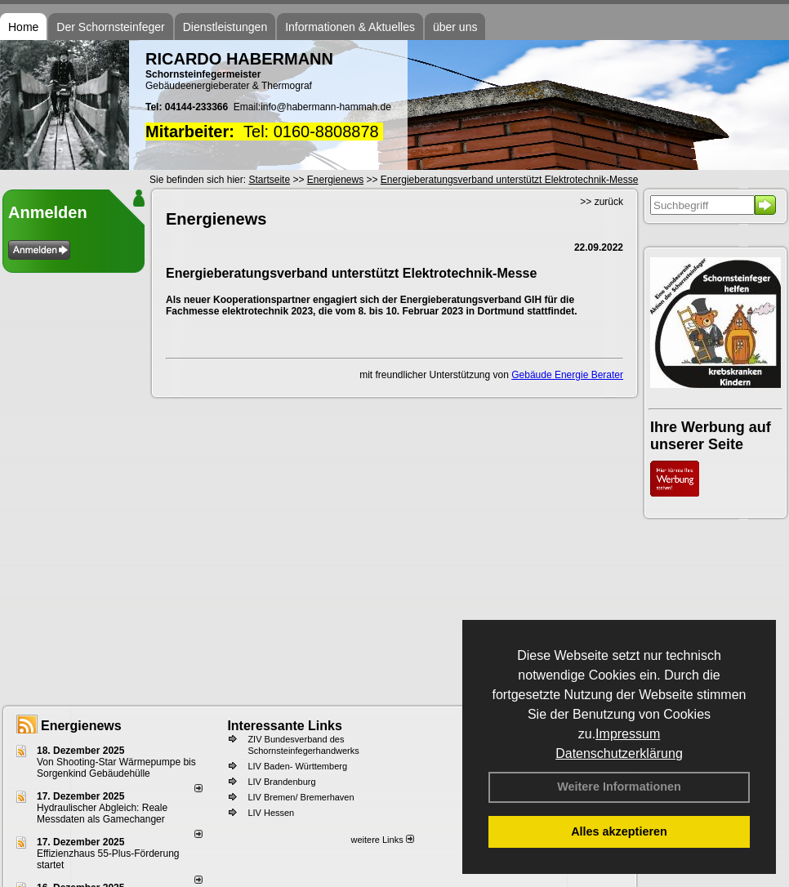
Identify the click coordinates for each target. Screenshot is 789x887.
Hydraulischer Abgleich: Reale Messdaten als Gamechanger (102, 813)
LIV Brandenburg (281, 782)
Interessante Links (284, 726)
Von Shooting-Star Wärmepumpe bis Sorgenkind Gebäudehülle (116, 767)
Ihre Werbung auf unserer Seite (710, 435)
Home (23, 26)
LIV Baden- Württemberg (297, 766)
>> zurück (601, 201)
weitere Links (381, 840)
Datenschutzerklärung (619, 753)
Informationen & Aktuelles (350, 26)
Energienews (81, 726)
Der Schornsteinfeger (110, 26)
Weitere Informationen (619, 786)
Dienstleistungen (225, 26)
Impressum (627, 734)
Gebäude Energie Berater (567, 375)
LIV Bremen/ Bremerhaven (300, 797)
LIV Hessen (270, 813)
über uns (455, 26)
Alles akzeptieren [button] (619, 831)
